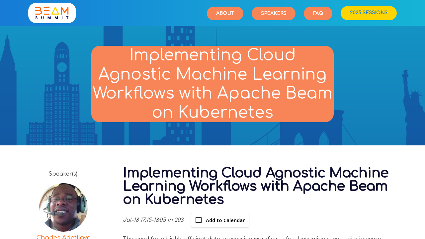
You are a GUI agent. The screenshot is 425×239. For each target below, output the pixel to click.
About (225, 13)
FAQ (318, 13)
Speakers (273, 13)
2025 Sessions (368, 12)
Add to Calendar (220, 220)
